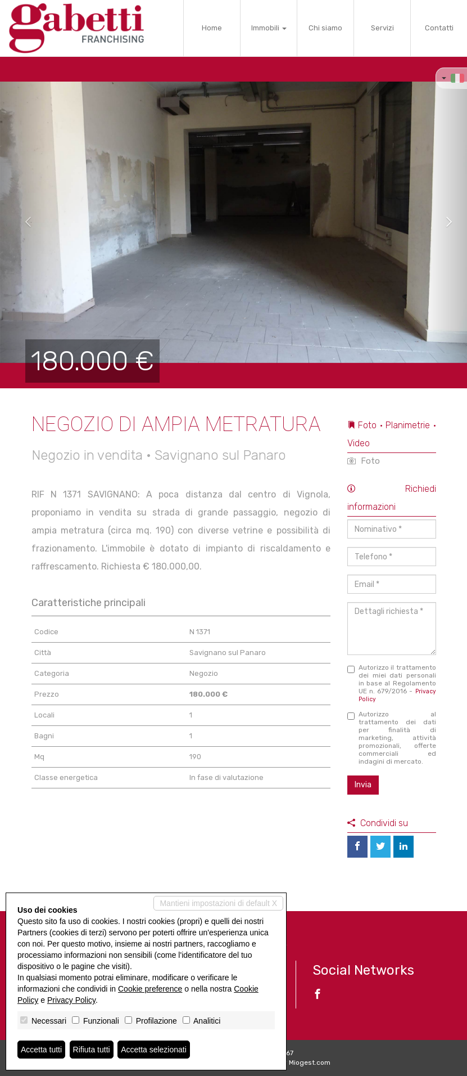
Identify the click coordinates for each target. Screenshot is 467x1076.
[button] (23, 222)
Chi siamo (325, 28)
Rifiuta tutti (91, 1049)
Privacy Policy (71, 1000)
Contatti (439, 28)
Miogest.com (309, 1062)
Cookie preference (150, 988)
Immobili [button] (269, 28)
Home (212, 28)
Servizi (382, 28)
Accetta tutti (41, 1049)
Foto (363, 461)
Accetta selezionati (154, 1049)
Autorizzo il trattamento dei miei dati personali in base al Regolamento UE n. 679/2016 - (391, 683)
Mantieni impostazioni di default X (218, 903)
